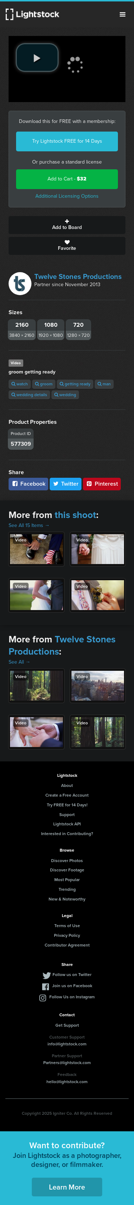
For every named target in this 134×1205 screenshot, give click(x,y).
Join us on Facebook (72, 985)
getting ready (75, 384)
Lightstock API (67, 824)
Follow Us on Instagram (72, 997)
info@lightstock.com (67, 1044)
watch (19, 384)
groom (44, 384)
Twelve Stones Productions (78, 276)
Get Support (67, 1025)
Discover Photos (67, 860)
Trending (67, 889)
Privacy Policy (67, 935)
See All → (19, 662)
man (104, 384)
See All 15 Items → (29, 525)
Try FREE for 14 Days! (67, 805)
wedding (65, 394)
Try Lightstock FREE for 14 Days (67, 141)
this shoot (75, 515)
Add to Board (67, 225)
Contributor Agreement (67, 945)
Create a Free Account (67, 795)
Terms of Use (67, 925)
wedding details (29, 394)
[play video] (37, 57)
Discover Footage (67, 870)
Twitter (66, 484)
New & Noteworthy (67, 899)
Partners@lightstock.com (67, 1062)
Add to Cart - (67, 179)
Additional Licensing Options (67, 196)
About (67, 785)
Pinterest (102, 484)
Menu (122, 14)
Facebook (28, 484)
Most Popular (67, 879)
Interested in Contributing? (67, 833)
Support (67, 814)
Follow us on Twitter (72, 974)
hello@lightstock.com (67, 1081)
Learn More (67, 1187)
